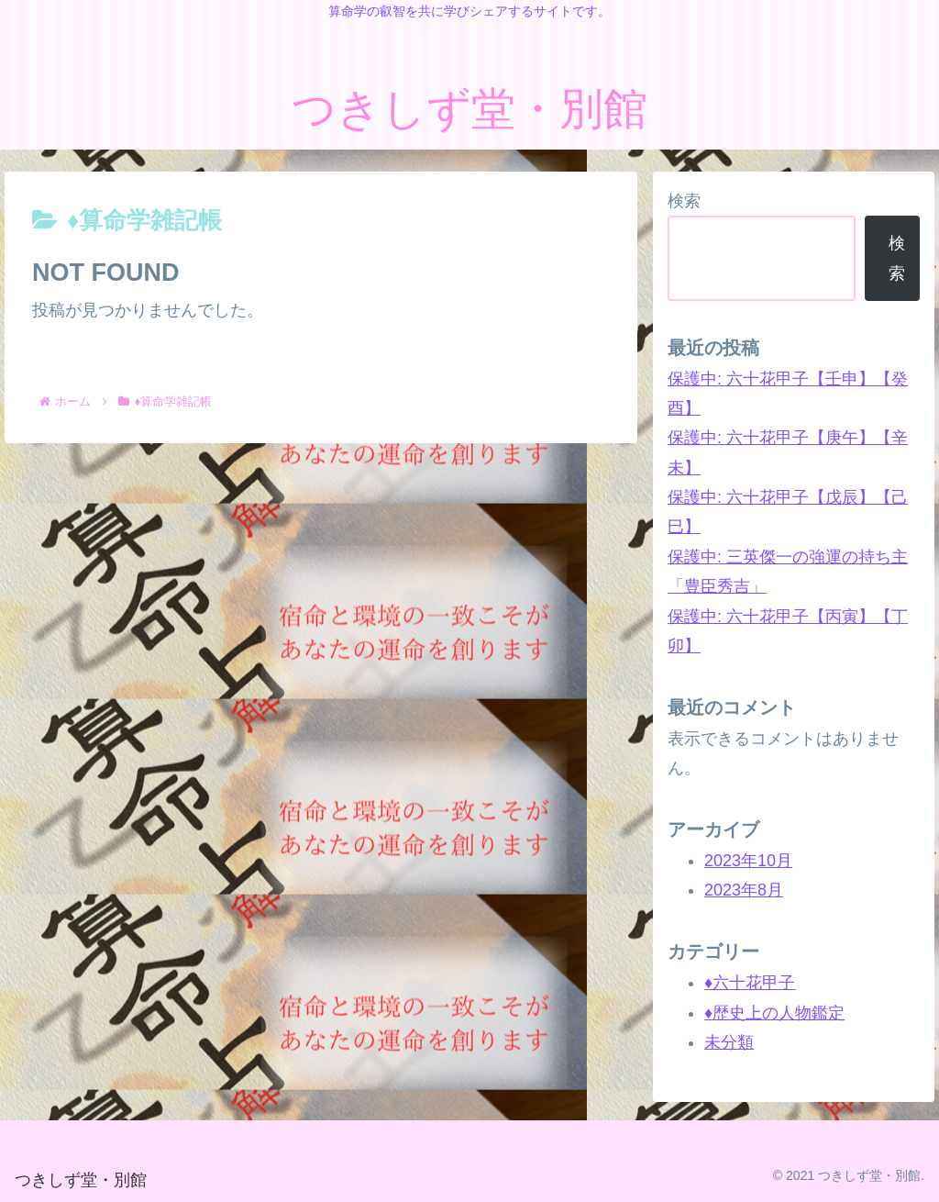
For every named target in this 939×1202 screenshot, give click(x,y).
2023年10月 (748, 860)
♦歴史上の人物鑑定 (774, 1013)
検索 (684, 201)
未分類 (729, 1042)
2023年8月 (743, 890)
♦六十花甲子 (749, 983)
